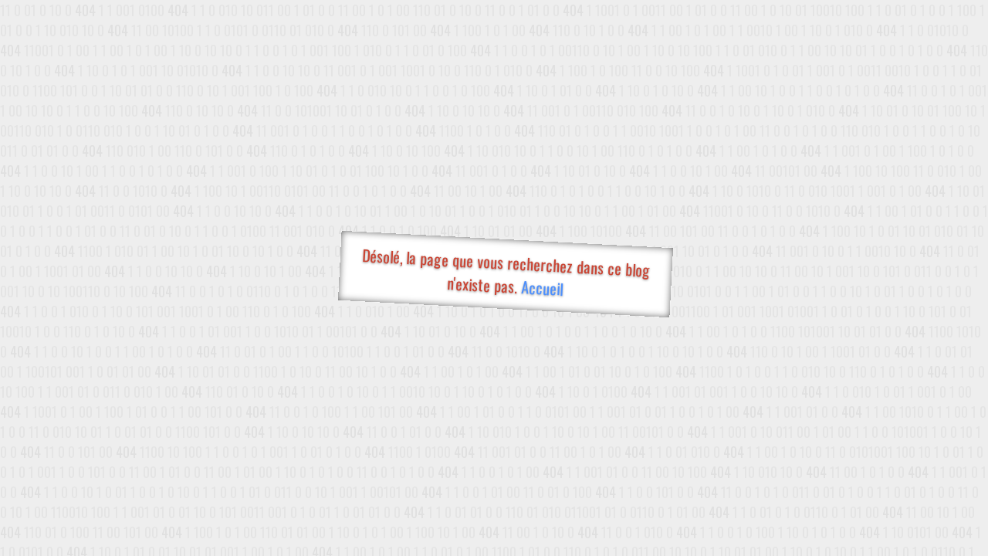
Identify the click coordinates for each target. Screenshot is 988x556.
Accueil (541, 287)
